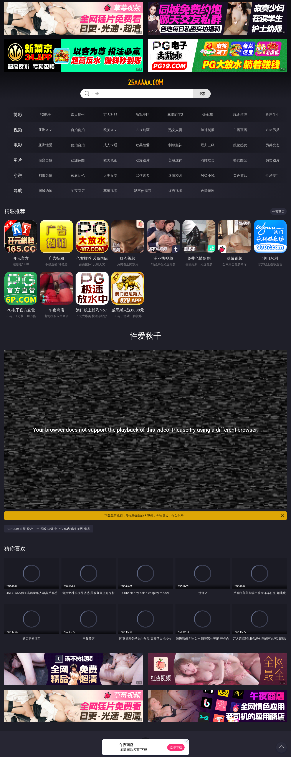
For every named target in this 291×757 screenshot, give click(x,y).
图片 (17, 160)
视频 (17, 130)
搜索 (201, 93)
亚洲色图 (78, 160)
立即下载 (176, 747)
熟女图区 (240, 160)
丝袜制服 (208, 129)
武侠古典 (143, 175)
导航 (17, 190)
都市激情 (45, 175)
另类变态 (272, 145)
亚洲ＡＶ (45, 129)
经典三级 (208, 145)
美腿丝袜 (175, 160)
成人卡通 (110, 145)
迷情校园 (175, 175)
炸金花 (207, 114)
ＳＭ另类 (272, 129)
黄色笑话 (240, 175)
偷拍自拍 (78, 145)
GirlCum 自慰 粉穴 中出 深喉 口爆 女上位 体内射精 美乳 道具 (48, 529)
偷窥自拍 (45, 160)
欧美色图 (110, 160)
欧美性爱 (143, 145)
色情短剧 (208, 190)
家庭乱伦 (78, 175)
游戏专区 (143, 114)
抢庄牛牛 (272, 114)
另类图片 (272, 160)
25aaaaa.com (145, 82)
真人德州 (78, 114)
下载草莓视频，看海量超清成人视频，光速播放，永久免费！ (194, 515)
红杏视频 (175, 190)
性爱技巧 (272, 175)
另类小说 (208, 175)
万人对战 (110, 114)
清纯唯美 (208, 160)
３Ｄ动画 (143, 129)
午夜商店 (78, 190)
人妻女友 (110, 175)
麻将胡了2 (175, 114)
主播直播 (240, 129)
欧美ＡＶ (110, 129)
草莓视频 (110, 190)
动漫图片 (143, 160)
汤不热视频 (142, 190)
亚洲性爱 (45, 145)
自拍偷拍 (78, 129)
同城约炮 (45, 190)
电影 (17, 145)
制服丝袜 (175, 145)
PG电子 (45, 114)
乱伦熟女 (240, 145)
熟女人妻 (175, 129)
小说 (17, 175)
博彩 (17, 114)
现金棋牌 (240, 114)
